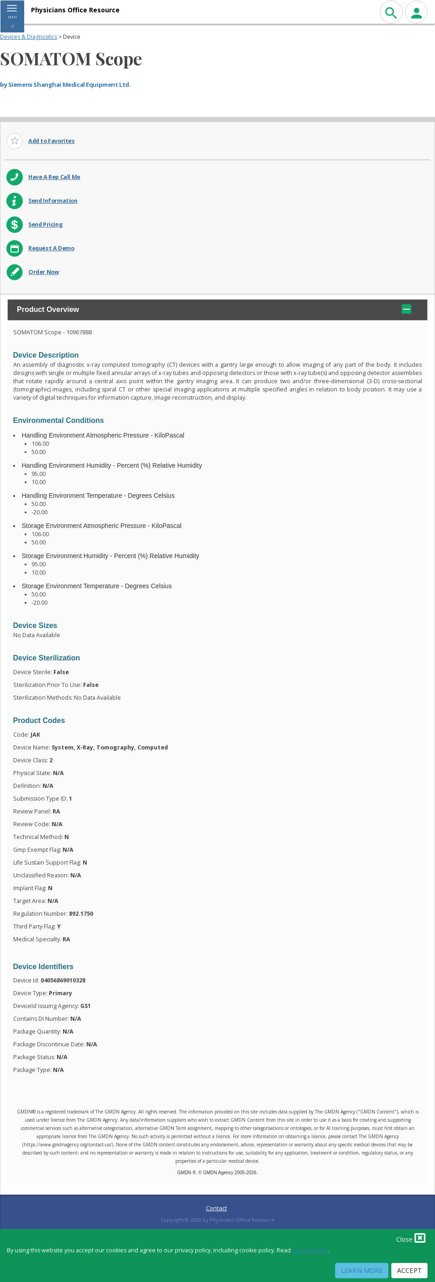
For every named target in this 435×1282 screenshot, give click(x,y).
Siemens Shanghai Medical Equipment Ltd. (69, 84)
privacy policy (310, 1250)
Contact (216, 1208)
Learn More (362, 1270)
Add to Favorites (51, 141)
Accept (409, 1270)
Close (410, 1237)
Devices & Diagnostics (28, 37)
